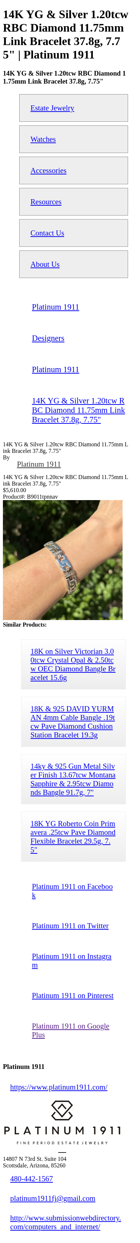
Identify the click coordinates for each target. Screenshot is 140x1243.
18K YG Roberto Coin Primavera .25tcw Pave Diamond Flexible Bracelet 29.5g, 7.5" (72, 836)
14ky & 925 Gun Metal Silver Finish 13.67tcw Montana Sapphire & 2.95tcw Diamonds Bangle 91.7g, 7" (73, 779)
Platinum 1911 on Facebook (72, 890)
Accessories (48, 170)
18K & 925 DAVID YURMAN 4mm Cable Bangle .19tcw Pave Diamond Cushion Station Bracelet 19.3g (72, 721)
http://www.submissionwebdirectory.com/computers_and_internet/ (65, 1222)
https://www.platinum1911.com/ (58, 1087)
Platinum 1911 (39, 464)
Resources (45, 201)
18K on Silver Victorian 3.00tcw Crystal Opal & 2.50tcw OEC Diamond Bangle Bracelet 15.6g (73, 664)
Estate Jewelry (52, 108)
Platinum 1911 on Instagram (71, 960)
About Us (44, 264)
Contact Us (47, 233)
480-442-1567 (31, 1178)
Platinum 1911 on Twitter (70, 925)
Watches (43, 139)
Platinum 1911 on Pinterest (73, 995)
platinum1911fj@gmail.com (52, 1198)
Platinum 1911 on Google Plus (71, 1030)
